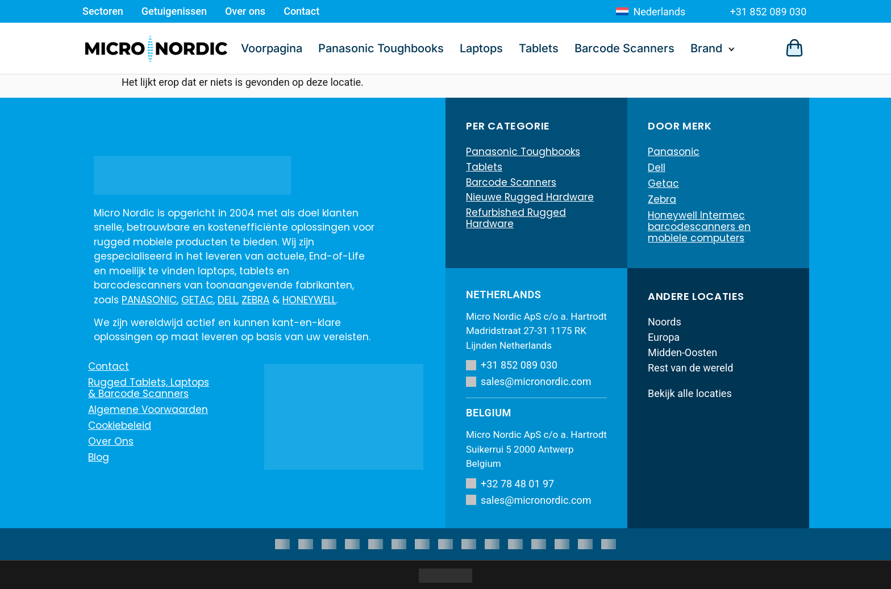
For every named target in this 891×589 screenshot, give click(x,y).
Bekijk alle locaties (690, 393)
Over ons (245, 11)
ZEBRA (255, 300)
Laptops (481, 48)
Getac (663, 183)
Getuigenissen (174, 11)
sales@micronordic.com (529, 381)
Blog (98, 457)
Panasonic (674, 151)
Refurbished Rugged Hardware (516, 220)
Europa (664, 337)
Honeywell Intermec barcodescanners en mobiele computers (699, 226)
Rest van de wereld (690, 368)
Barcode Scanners (624, 48)
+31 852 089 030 (768, 12)
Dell (656, 167)
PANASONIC (149, 300)
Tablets (539, 48)
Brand (706, 48)
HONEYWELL (309, 300)
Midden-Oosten (682, 352)
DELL (227, 300)
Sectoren (102, 11)
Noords (664, 322)
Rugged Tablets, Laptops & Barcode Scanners (148, 387)
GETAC (197, 300)
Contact (301, 11)
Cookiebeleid (119, 425)
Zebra (662, 199)
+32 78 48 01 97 (510, 484)
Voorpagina (271, 48)
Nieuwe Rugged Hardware (530, 199)
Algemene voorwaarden (148, 409)
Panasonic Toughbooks (381, 48)
